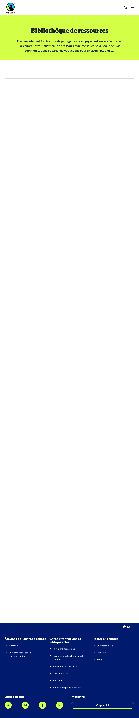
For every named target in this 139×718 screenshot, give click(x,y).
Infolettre (101, 652)
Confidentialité (60, 673)
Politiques (58, 680)
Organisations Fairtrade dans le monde (68, 657)
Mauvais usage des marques (67, 687)
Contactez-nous (105, 645)
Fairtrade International (64, 648)
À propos (13, 645)
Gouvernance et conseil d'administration (20, 654)
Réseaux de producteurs (65, 666)
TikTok (100, 659)
